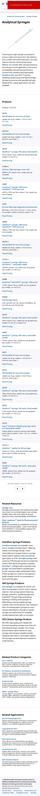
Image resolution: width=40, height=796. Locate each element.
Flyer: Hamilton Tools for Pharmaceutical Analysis (20, 521)
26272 (4, 370)
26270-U (5, 241)
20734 (4, 149)
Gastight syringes (26, 558)
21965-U (5, 166)
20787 (4, 463)
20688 (4, 279)
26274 (4, 113)
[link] (6, 790)
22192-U (5, 259)
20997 (4, 184)
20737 (4, 405)
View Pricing (7, 125)
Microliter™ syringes (10, 566)
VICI (20, 75)
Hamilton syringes (9, 545)
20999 (4, 222)
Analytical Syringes (31, 16)
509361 (5, 297)
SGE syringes (7, 587)
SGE (12, 75)
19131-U (5, 445)
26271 (4, 352)
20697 (4, 332)
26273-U (5, 131)
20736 (4, 388)
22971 (4, 204)
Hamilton (6, 75)
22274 (4, 423)
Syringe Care (7, 508)
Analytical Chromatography (16, 16)
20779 (4, 314)
